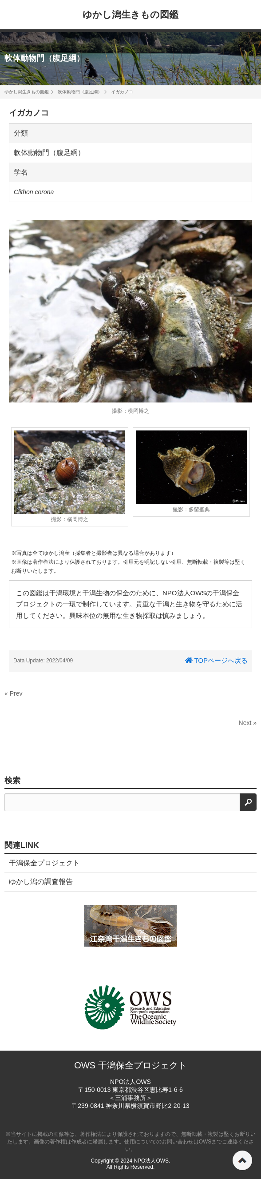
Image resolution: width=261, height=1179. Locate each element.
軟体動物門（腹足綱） (44, 58)
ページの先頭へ (242, 1160)
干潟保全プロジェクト (44, 863)
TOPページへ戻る (216, 660)
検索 (12, 780)
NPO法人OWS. (152, 1161)
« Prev (13, 693)
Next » (248, 722)
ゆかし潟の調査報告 (41, 881)
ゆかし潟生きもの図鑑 (130, 14)
